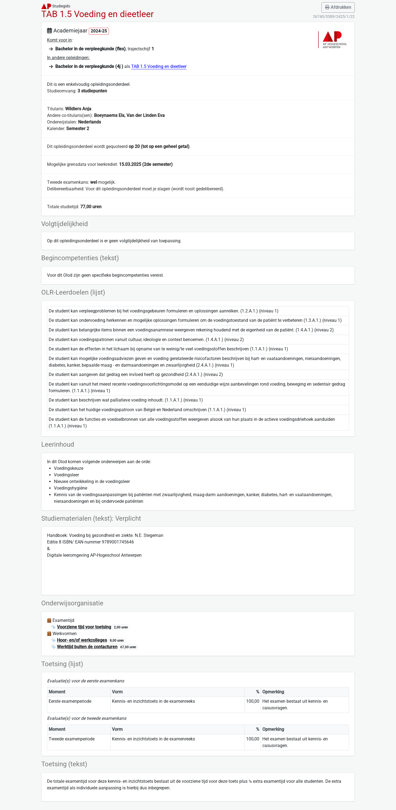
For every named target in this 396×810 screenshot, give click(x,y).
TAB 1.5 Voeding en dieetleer (158, 66)
